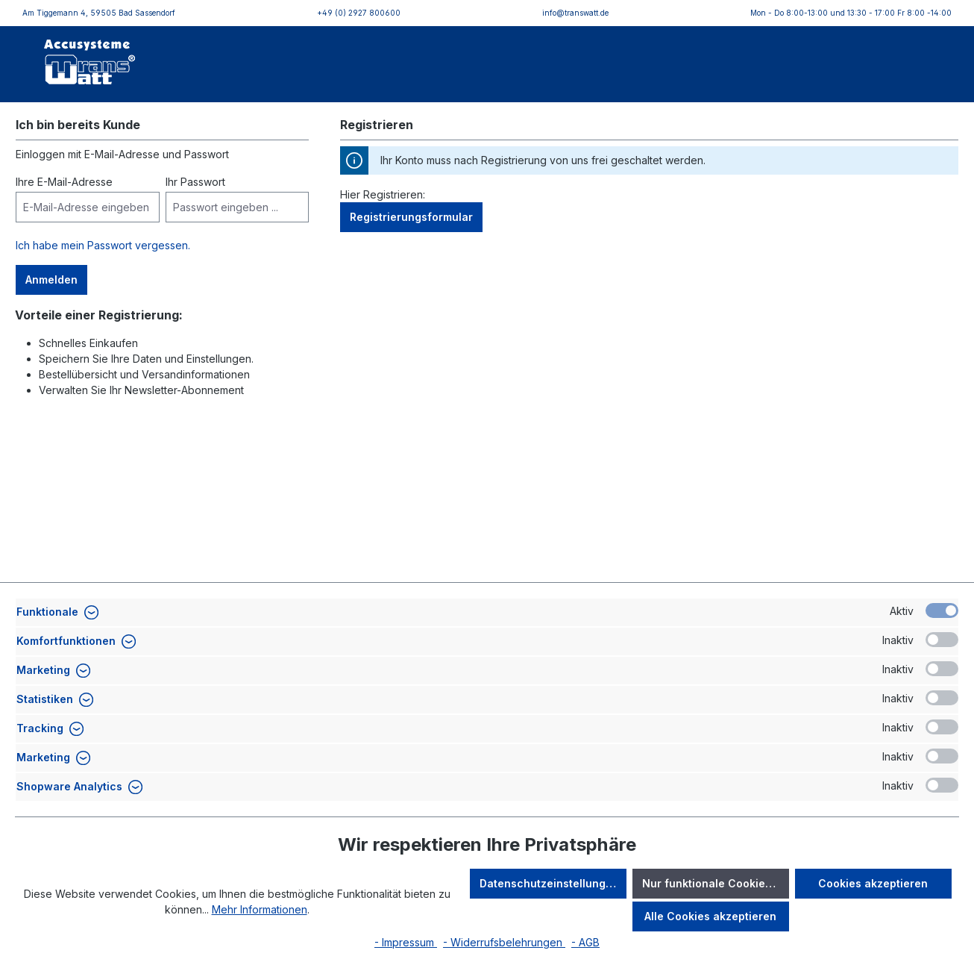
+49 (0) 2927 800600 (358, 12)
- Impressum (405, 942)
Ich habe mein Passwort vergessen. (103, 245)
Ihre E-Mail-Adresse (64, 181)
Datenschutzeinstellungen (549, 883)
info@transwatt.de (575, 12)
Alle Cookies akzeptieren (710, 916)
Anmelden (51, 279)
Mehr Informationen (259, 909)
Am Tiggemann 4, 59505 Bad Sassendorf (98, 12)
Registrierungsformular (411, 216)
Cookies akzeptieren (873, 883)
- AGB (585, 942)
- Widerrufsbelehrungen (504, 942)
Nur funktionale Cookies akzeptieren (715, 883)
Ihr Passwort (195, 181)
